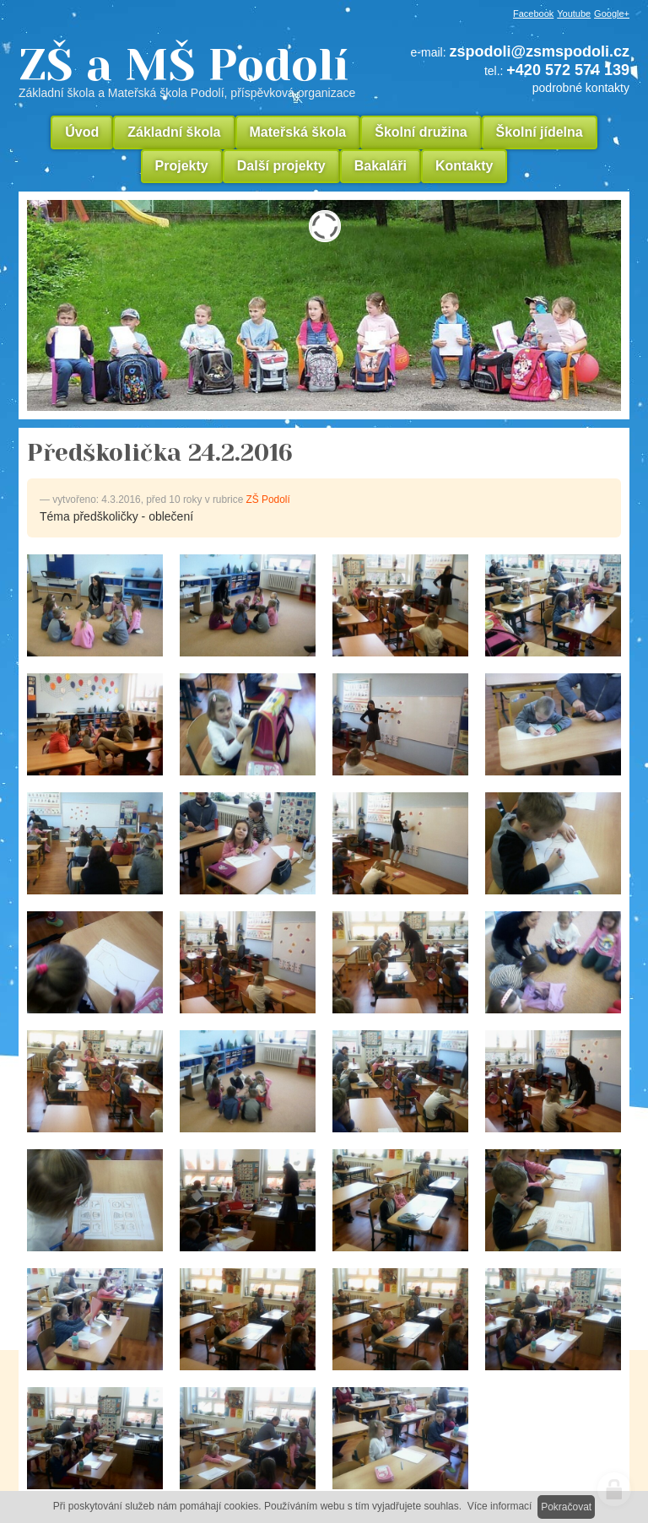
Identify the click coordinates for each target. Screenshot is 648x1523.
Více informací (499, 1506)
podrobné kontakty (580, 88)
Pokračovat (566, 1507)
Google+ (611, 13)
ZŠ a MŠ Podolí (193, 71)
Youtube (574, 13)
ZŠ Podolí (268, 499)
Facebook (533, 13)
